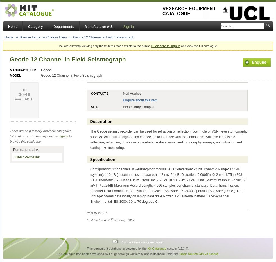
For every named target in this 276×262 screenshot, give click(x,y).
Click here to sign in (165, 46)
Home (12, 27)
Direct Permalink (27, 157)
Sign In (128, 27)
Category (35, 27)
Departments (63, 27)
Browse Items (30, 37)
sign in (63, 136)
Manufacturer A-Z (99, 27)
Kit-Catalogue (157, 248)
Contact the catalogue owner (142, 242)
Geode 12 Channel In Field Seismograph (103, 37)
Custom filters (56, 37)
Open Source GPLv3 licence (199, 254)
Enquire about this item (140, 100)
